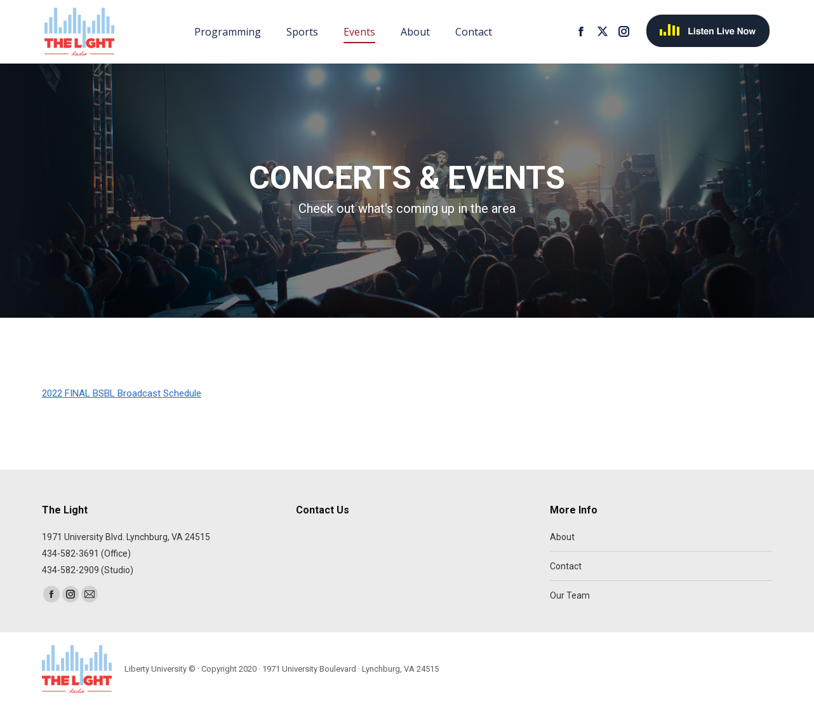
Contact (566, 566)
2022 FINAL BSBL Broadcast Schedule (121, 393)
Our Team (570, 595)
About (562, 537)
